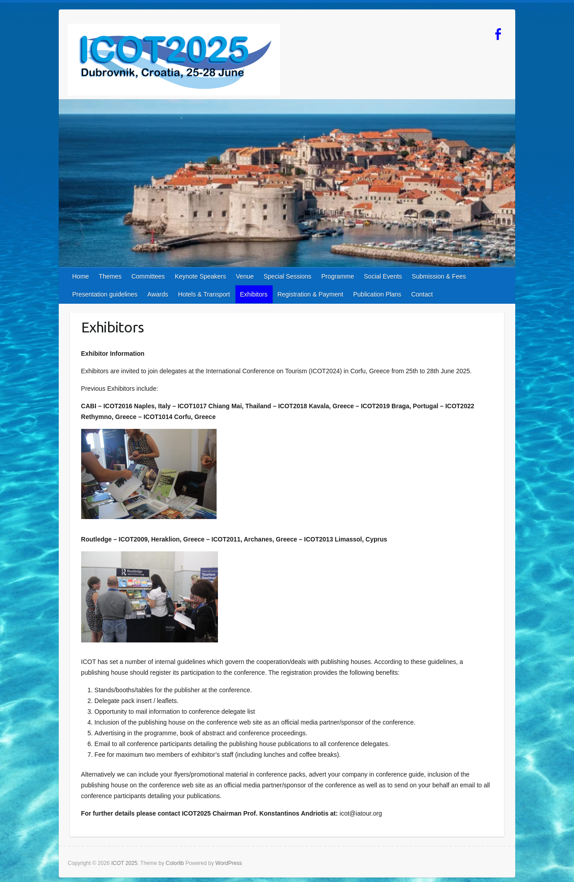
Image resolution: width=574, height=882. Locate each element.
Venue (245, 276)
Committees (148, 276)
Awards (158, 294)
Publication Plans (377, 294)
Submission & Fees (439, 276)
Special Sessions (288, 276)
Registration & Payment (310, 294)
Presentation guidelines (105, 294)
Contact (422, 294)
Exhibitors (253, 294)
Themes (110, 276)
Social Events (383, 276)
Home (80, 276)
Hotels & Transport (204, 294)
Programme (337, 276)
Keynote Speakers (200, 276)
